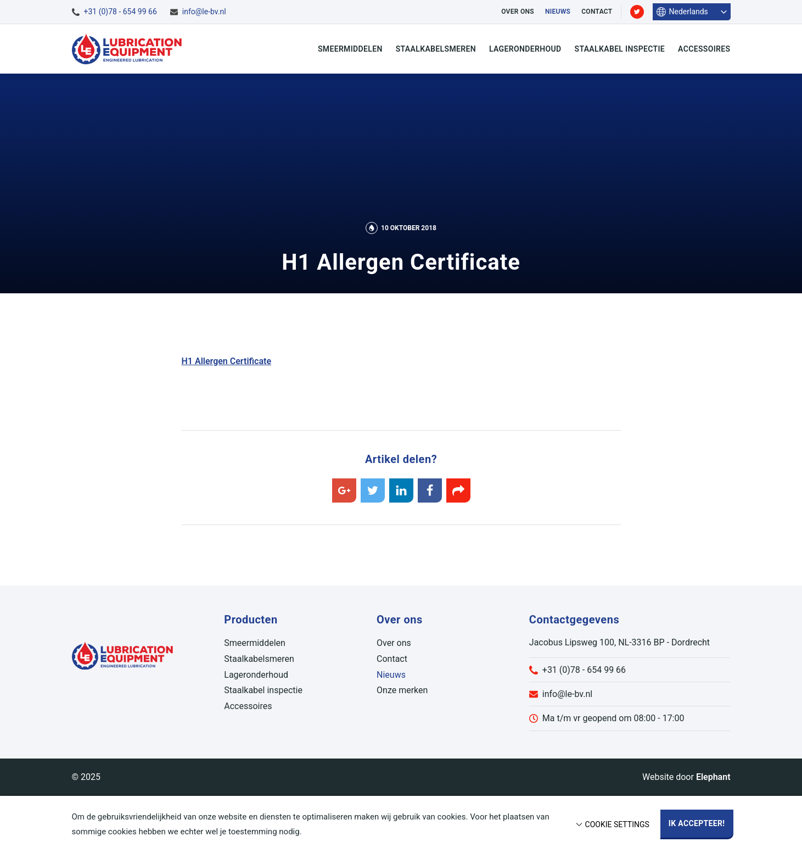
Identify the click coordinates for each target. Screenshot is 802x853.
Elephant (713, 777)
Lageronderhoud (525, 48)
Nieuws (557, 11)
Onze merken (402, 690)
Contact (596, 11)
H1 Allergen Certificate (227, 361)
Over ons (517, 11)
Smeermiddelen (350, 48)
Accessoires (704, 48)
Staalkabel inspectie (620, 48)
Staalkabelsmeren (436, 48)
